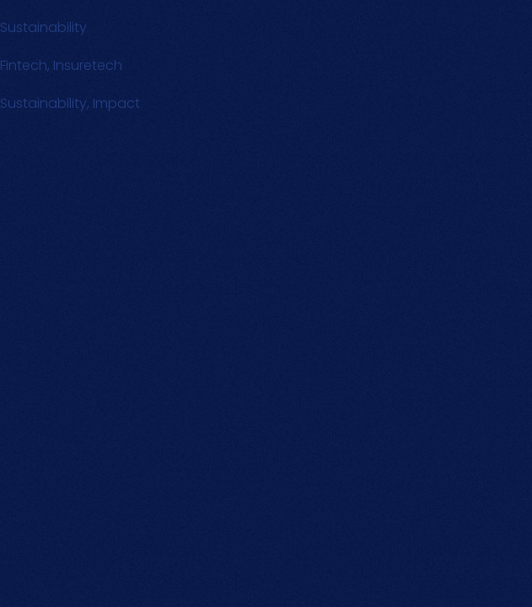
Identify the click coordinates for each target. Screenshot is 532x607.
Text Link (26, 46)
